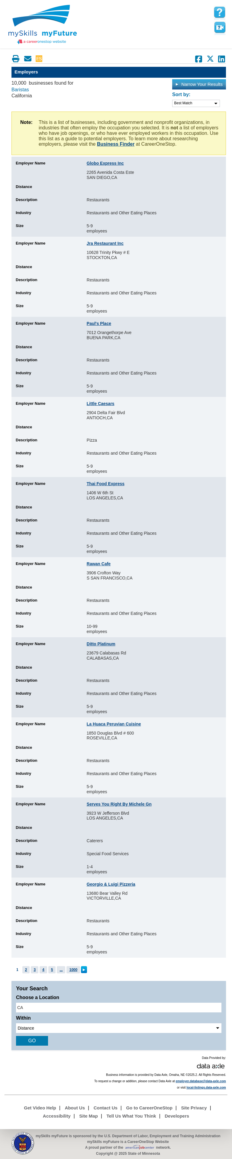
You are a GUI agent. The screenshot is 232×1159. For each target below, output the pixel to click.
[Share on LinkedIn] (222, 58)
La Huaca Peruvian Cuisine (114, 724)
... (61, 970)
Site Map (88, 1115)
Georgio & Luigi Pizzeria (111, 884)
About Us (75, 1107)
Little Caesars (100, 403)
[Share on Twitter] (210, 58)
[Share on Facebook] (199, 58)
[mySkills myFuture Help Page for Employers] (219, 12)
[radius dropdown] (118, 1028)
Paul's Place (99, 323)
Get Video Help (40, 1107)
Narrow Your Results (199, 84)
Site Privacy (194, 1107)
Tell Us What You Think (131, 1115)
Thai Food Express (105, 483)
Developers (177, 1115)
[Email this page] (28, 58)
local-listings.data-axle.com (206, 1087)
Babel (50, 58)
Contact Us (106, 1107)
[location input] (118, 1007)
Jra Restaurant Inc (105, 243)
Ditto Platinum (101, 643)
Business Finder (115, 144)
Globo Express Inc (105, 163)
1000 (73, 970)
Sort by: (181, 94)
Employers (26, 71)
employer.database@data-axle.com (201, 1081)
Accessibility (57, 1115)
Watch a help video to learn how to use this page (219, 27)
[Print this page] (15, 58)
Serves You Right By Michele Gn (119, 804)
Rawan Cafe (99, 563)
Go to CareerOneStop (149, 1107)
